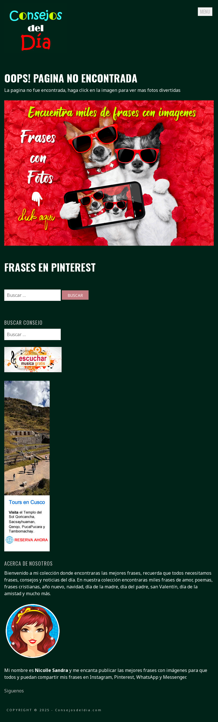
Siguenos (14, 691)
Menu (205, 11)
